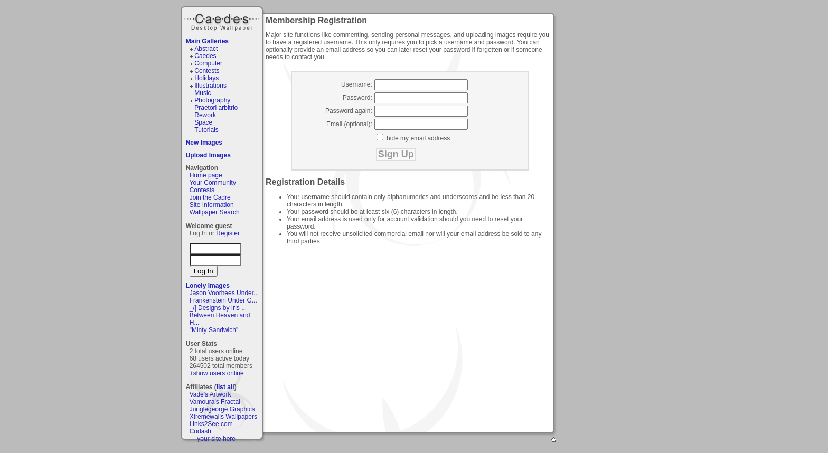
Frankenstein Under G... (223, 300)
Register (228, 233)
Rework (205, 115)
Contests (206, 70)
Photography (212, 100)
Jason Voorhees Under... (224, 293)
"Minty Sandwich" (214, 330)
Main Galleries (207, 41)
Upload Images (208, 155)
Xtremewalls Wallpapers (223, 416)
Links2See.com (211, 424)
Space (203, 122)
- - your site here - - (216, 438)
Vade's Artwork (210, 394)
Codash (200, 431)
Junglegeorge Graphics (222, 409)
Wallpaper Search (215, 212)
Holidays (206, 78)
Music (202, 93)
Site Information (212, 205)
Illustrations (210, 85)
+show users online (217, 373)
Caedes (223, 21)
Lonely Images (208, 285)
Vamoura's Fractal (215, 401)
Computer (208, 63)
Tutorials (206, 130)
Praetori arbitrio (216, 107)
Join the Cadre (210, 197)
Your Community (213, 182)
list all (225, 387)
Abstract (206, 48)
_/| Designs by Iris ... (218, 308)
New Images (204, 142)
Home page (206, 175)
